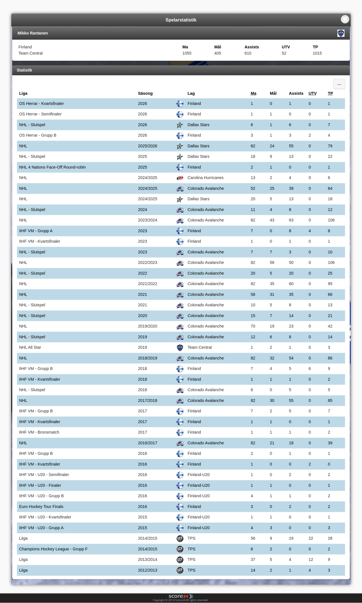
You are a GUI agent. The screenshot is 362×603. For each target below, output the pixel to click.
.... (339, 84)
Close (345, 19)
